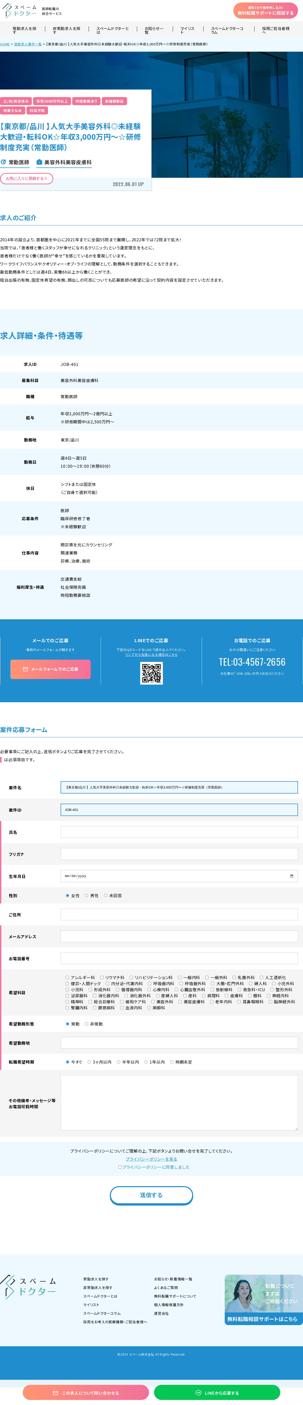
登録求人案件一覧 (28, 44)
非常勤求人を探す (66, 29)
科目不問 (37, 110)
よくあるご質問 (166, 1288)
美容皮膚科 (88, 380)
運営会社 (161, 1314)
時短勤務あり (86, 101)
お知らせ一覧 (154, 29)
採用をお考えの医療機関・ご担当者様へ (115, 1323)
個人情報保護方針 (169, 1305)
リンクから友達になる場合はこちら (151, 654)
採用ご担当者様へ (275, 29)
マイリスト (187, 29)
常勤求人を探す (24, 29)
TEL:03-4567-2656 (252, 661)
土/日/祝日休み (16, 101)
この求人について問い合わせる (86, 1393)
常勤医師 (69, 396)
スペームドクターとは (112, 29)
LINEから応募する (217, 1393)
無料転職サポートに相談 (265, 10)
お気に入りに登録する (26, 178)
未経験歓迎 (114, 101)
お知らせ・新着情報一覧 (173, 1280)
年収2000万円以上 (52, 101)
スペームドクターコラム (227, 29)
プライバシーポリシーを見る (151, 1160)
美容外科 (69, 380)
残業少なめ (12, 110)
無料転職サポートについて (175, 1297)
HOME (5, 44)
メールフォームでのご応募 (50, 669)
